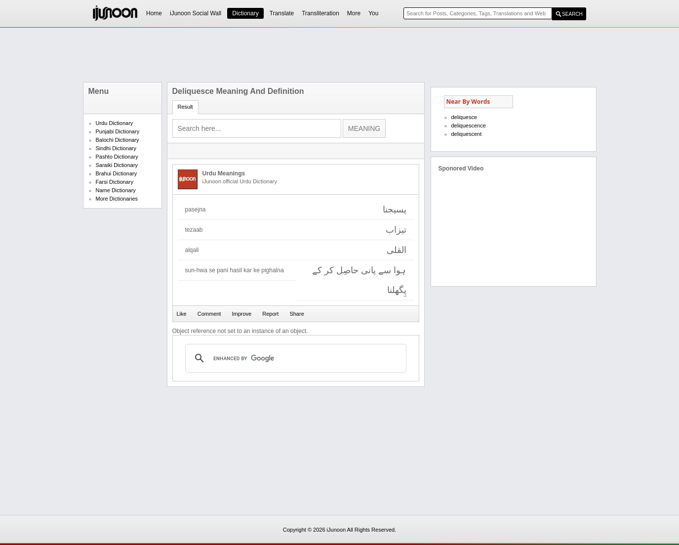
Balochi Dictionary (117, 140)
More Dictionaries (117, 199)
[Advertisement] (339, 55)
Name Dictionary (116, 190)
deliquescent (466, 134)
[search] (294, 358)
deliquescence (468, 125)
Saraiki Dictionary (117, 165)
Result (185, 107)
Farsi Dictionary (114, 182)
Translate (282, 13)
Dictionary (245, 13)
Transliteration (320, 13)
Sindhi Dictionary (116, 148)
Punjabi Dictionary (118, 131)
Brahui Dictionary (116, 173)
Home (154, 13)
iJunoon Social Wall (195, 13)
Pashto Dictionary (117, 157)
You (373, 13)
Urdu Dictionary (114, 123)
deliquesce (464, 117)
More (353, 13)
